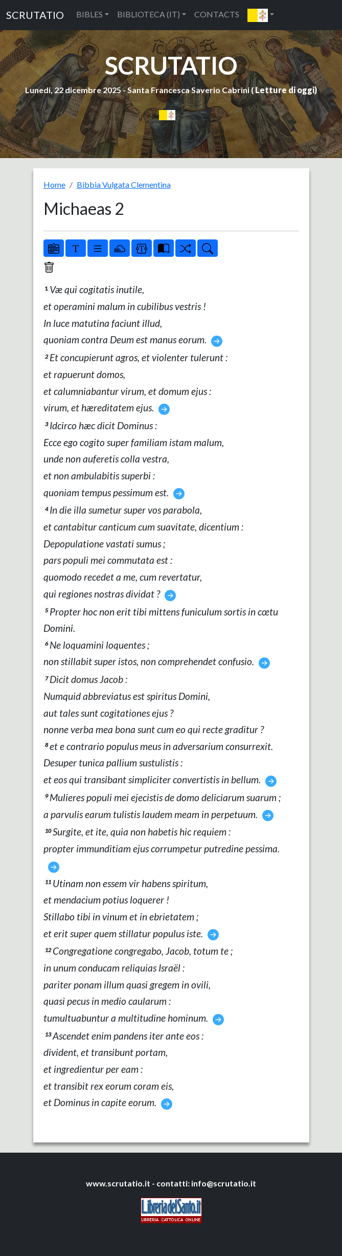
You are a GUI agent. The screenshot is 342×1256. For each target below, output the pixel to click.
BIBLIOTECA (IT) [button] (148, 14)
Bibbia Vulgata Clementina (124, 184)
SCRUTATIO (35, 15)
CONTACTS (216, 14)
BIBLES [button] (89, 14)
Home (54, 184)
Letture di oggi (284, 90)
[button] (260, 15)
